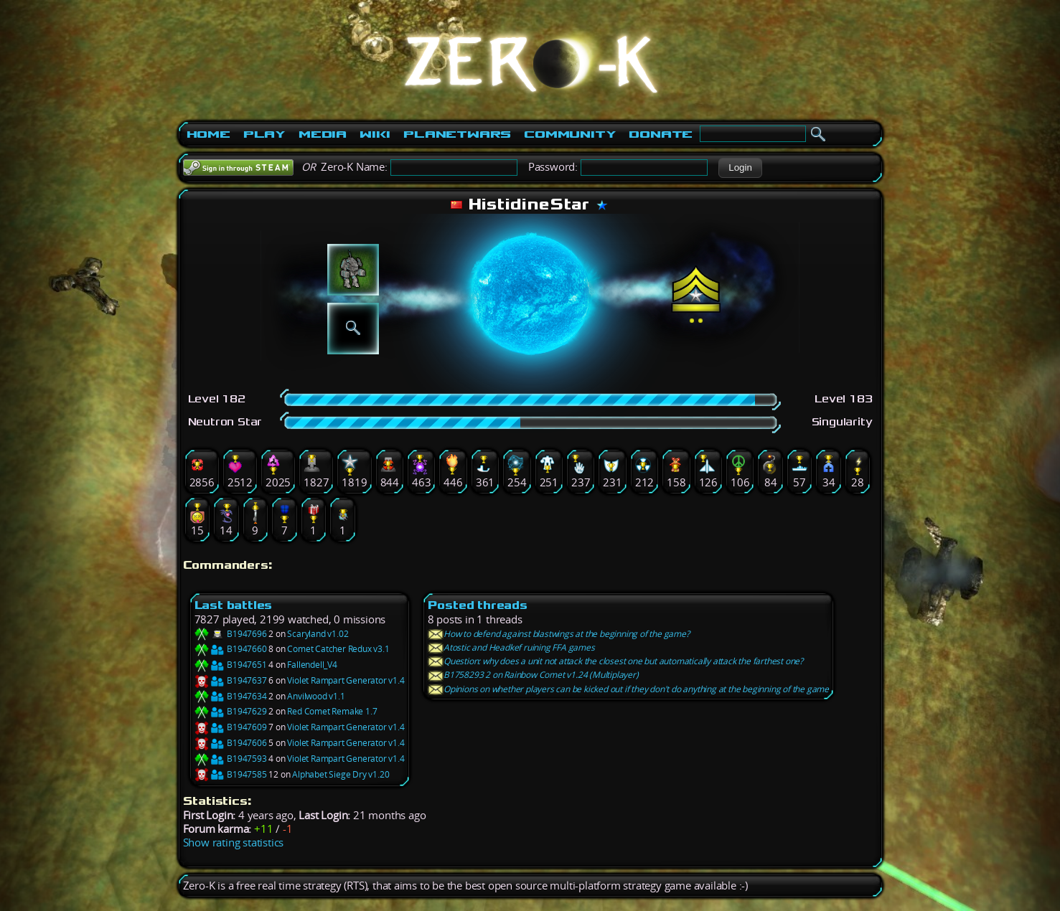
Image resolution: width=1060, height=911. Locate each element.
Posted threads (477, 605)
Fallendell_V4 (312, 665)
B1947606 (230, 743)
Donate (661, 134)
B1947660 (230, 649)
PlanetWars (457, 134)
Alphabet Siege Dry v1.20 (340, 774)
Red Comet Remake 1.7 (332, 711)
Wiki (375, 134)
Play (264, 134)
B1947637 (230, 680)
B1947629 (230, 711)
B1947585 (230, 774)
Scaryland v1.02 (317, 634)
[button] (740, 168)
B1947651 (230, 665)
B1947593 (230, 758)
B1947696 (230, 634)
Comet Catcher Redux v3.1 (338, 649)
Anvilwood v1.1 (315, 696)
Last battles (233, 605)
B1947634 (230, 696)
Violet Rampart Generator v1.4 (345, 680)
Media (323, 134)
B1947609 (230, 727)
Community (570, 134)
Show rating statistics (233, 842)
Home (208, 134)
